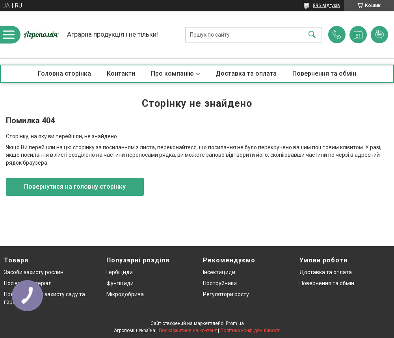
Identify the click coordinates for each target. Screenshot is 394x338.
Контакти (121, 73)
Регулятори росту (226, 294)
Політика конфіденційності (250, 330)
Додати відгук (379, 34)
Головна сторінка (64, 73)
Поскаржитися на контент (188, 330)
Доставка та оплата (246, 73)
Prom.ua (235, 323)
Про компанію (172, 73)
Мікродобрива (125, 294)
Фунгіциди (120, 283)
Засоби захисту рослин (33, 272)
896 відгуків (326, 5)
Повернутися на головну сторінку (75, 186)
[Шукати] (312, 35)
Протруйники (220, 283)
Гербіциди (119, 272)
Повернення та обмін (324, 73)
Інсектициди (219, 272)
